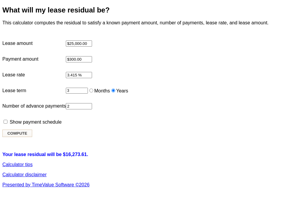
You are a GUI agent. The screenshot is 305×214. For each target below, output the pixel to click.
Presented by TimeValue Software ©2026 (46, 184)
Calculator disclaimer (24, 174)
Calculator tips (17, 164)
